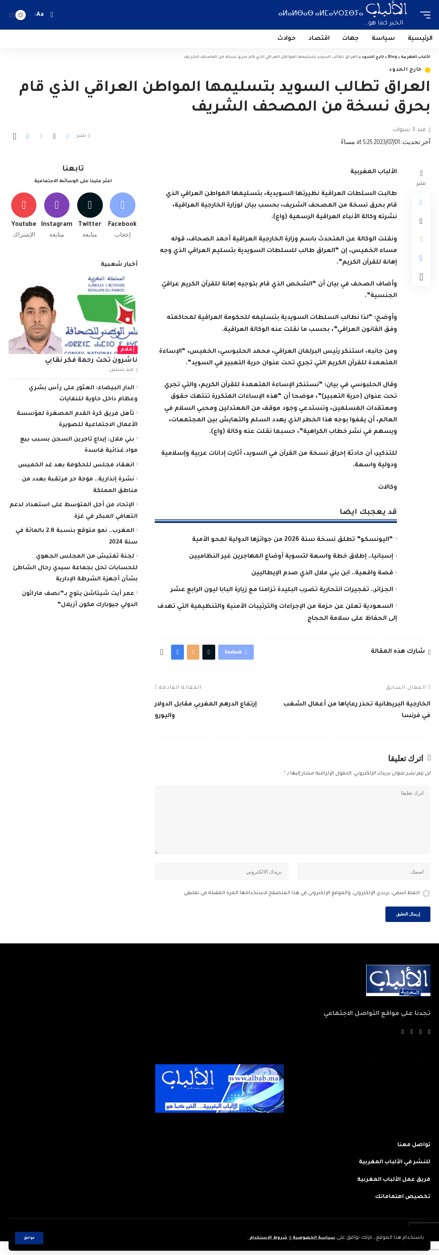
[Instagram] (56, 217)
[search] (51, 14)
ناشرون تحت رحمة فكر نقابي (91, 363)
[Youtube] (24, 217)
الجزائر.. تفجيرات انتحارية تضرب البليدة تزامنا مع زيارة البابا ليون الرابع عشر (282, 590)
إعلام (127, 353)
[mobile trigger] (423, 15)
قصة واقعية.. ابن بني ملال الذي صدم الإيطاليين (322, 573)
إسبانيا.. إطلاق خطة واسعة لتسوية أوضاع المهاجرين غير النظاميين (291, 556)
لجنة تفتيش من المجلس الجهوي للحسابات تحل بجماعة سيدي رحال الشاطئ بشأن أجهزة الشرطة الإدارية (75, 570)
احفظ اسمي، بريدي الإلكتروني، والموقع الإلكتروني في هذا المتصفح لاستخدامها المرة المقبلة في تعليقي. (301, 904)
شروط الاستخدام (258, 1238)
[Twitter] (90, 217)
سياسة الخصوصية (310, 1238)
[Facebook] (122, 217)
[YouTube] (411, 1045)
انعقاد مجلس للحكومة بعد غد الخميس (76, 468)
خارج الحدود (405, 70)
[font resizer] (40, 15)
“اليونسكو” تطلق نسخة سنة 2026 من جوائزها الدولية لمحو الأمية (292, 540)
